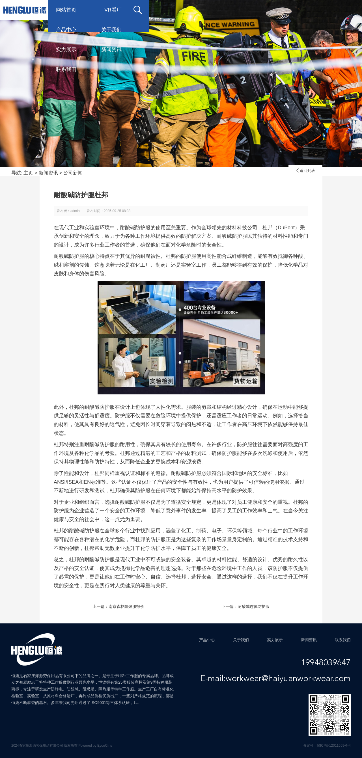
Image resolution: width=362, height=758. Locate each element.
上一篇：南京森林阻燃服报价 (118, 606)
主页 (28, 173)
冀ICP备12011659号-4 (334, 746)
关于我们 (202, 10)
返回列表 (305, 170)
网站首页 (66, 10)
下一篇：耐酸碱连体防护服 (246, 606)
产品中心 (156, 10)
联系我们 (66, 30)
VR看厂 (113, 10)
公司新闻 (73, 173)
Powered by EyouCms (94, 746)
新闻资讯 (292, 10)
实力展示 (247, 10)
